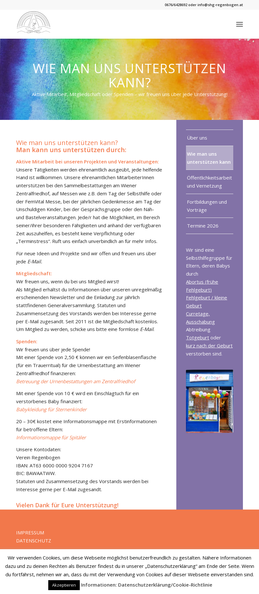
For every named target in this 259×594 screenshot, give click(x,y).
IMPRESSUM (30, 532)
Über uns (197, 137)
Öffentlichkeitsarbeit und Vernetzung (209, 181)
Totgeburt (197, 337)
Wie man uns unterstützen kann (209, 158)
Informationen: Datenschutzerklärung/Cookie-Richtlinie (146, 584)
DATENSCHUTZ (33, 540)
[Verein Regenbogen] (33, 24)
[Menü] (239, 24)
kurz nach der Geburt (209, 345)
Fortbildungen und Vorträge (207, 206)
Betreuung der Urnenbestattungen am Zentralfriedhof (75, 381)
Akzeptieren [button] (64, 585)
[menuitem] (239, 24)
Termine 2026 (202, 225)
